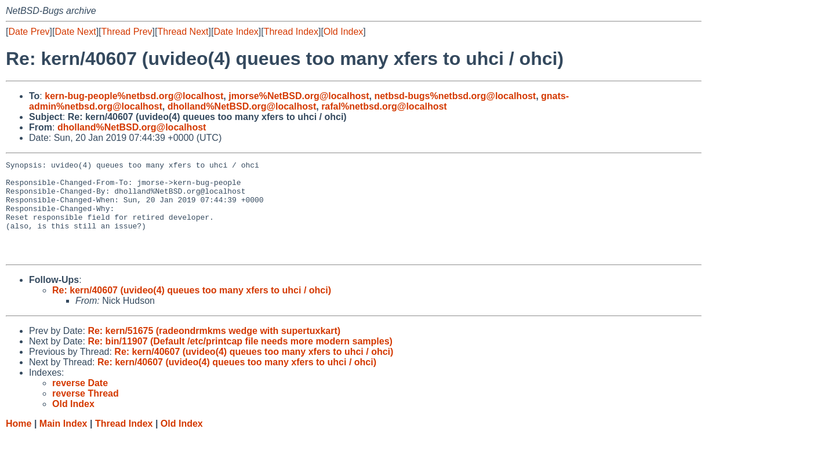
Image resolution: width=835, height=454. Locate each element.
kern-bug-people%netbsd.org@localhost (134, 96)
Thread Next (182, 32)
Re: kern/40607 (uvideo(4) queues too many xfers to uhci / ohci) (191, 309)
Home (18, 443)
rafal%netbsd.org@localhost (384, 106)
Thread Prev (127, 32)
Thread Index (291, 32)
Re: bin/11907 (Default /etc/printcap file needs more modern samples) (240, 360)
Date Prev (28, 32)
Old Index (343, 32)
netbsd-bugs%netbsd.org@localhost (455, 96)
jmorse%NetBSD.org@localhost (298, 96)
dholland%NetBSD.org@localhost (242, 106)
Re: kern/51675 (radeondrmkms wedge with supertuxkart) (214, 350)
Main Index (63, 443)
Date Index (235, 32)
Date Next (75, 32)
